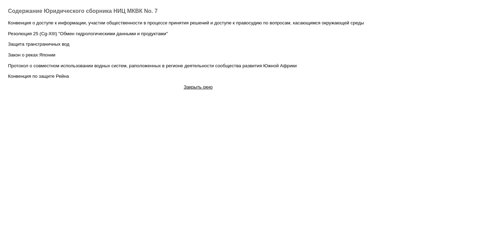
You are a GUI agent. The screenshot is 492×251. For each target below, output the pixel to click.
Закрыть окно (198, 87)
